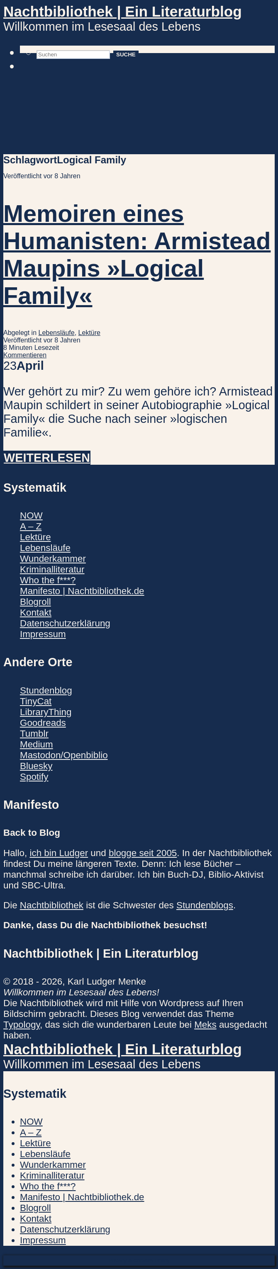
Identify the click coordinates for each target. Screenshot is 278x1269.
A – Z (30, 526)
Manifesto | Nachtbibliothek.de (82, 591)
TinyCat (35, 701)
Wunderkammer (53, 558)
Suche (126, 54)
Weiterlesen (47, 457)
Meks (205, 1024)
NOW (31, 515)
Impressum (43, 634)
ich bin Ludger (58, 853)
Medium (36, 744)
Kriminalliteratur (52, 569)
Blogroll (35, 602)
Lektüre (89, 332)
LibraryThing (45, 712)
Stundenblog (46, 690)
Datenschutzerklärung (65, 623)
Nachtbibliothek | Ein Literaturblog (122, 11)
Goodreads (43, 723)
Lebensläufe (57, 332)
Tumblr (34, 733)
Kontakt (35, 612)
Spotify (34, 777)
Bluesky (36, 766)
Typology (21, 1024)
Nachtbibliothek (51, 905)
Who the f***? (48, 580)
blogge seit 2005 (143, 853)
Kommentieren (24, 355)
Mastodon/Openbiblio (64, 755)
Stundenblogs (204, 905)
